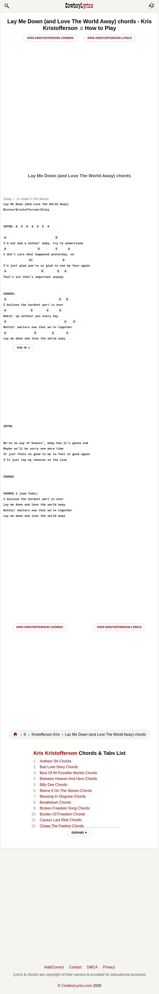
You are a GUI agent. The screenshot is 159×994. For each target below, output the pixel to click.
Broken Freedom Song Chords (65, 808)
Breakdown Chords (55, 802)
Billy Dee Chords (53, 785)
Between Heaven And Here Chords (68, 779)
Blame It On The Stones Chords (66, 791)
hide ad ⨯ (23, 347)
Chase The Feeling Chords (62, 826)
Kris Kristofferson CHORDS (39, 627)
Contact (75, 967)
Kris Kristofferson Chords (50, 38)
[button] (6, 6)
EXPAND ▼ (79, 832)
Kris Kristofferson (55, 753)
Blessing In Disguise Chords (63, 796)
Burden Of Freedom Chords (62, 814)
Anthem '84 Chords (55, 761)
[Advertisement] (79, 137)
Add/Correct (54, 967)
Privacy (109, 967)
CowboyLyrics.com (76, 986)
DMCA (92, 967)
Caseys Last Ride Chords (60, 820)
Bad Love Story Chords (59, 767)
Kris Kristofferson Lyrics (110, 38)
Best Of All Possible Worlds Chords (68, 773)
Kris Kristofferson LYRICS (119, 627)
